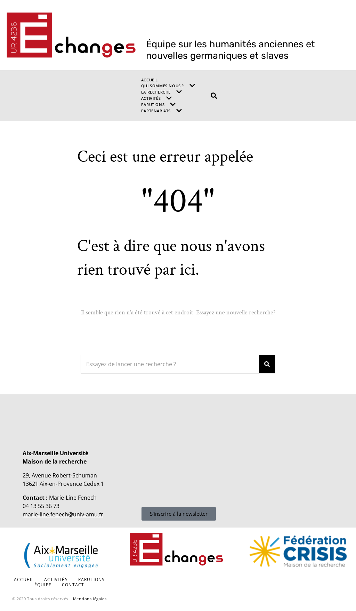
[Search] (267, 364)
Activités (156, 98)
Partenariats (161, 110)
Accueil (149, 79)
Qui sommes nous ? (168, 85)
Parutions (158, 104)
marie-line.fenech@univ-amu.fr (63, 514)
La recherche (161, 92)
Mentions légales (90, 598)
